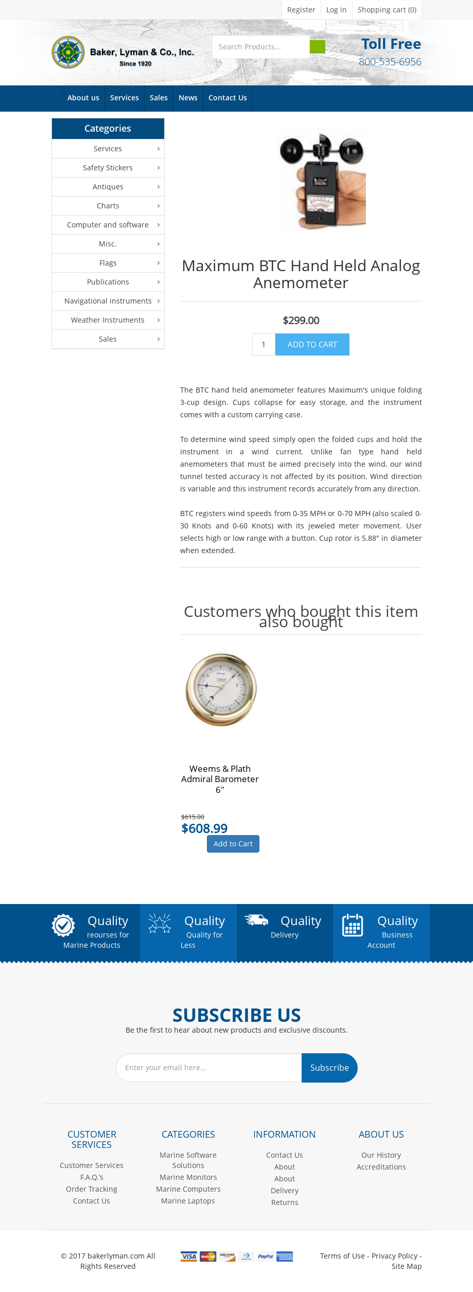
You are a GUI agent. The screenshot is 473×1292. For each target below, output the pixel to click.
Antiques (108, 186)
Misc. (108, 244)
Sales (159, 98)
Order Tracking (91, 1189)
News (188, 98)
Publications (108, 282)
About (284, 1167)
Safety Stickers (108, 167)
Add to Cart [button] (233, 843)
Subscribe (329, 1067)
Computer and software (108, 224)
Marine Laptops (188, 1201)
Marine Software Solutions (188, 1160)
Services (124, 98)
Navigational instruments (108, 301)
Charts (108, 205)
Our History (381, 1155)
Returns (285, 1202)
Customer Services (92, 1165)
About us (83, 98)
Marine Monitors (188, 1177)
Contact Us (227, 98)
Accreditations (381, 1167)
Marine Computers (188, 1189)
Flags (108, 263)
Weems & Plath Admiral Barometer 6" (220, 779)
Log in (336, 9)
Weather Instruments (108, 320)
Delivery (285, 1190)
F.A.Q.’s (91, 1177)
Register (301, 9)
